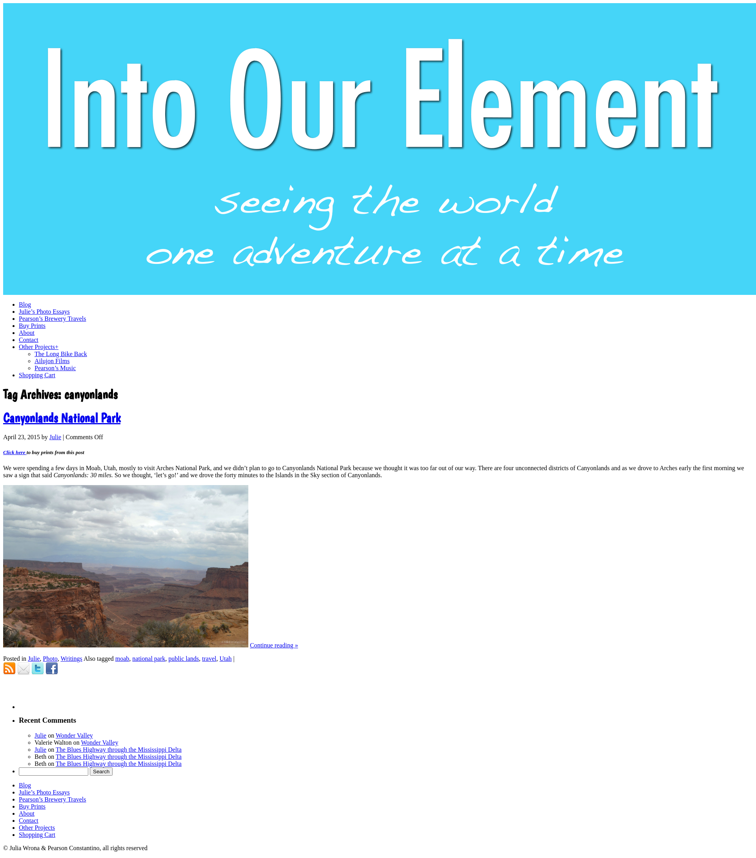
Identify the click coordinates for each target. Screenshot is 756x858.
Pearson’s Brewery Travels (52, 799)
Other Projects (37, 827)
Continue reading (274, 645)
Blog (25, 785)
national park (148, 658)
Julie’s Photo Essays (44, 792)
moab (122, 658)
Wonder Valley (74, 735)
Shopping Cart (37, 834)
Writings (71, 658)
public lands (183, 658)
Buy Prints (32, 806)
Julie (55, 437)
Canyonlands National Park (61, 418)
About (27, 813)
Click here (15, 452)
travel (209, 658)
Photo (50, 658)
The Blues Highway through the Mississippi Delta (119, 749)
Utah (225, 658)
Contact (28, 820)
